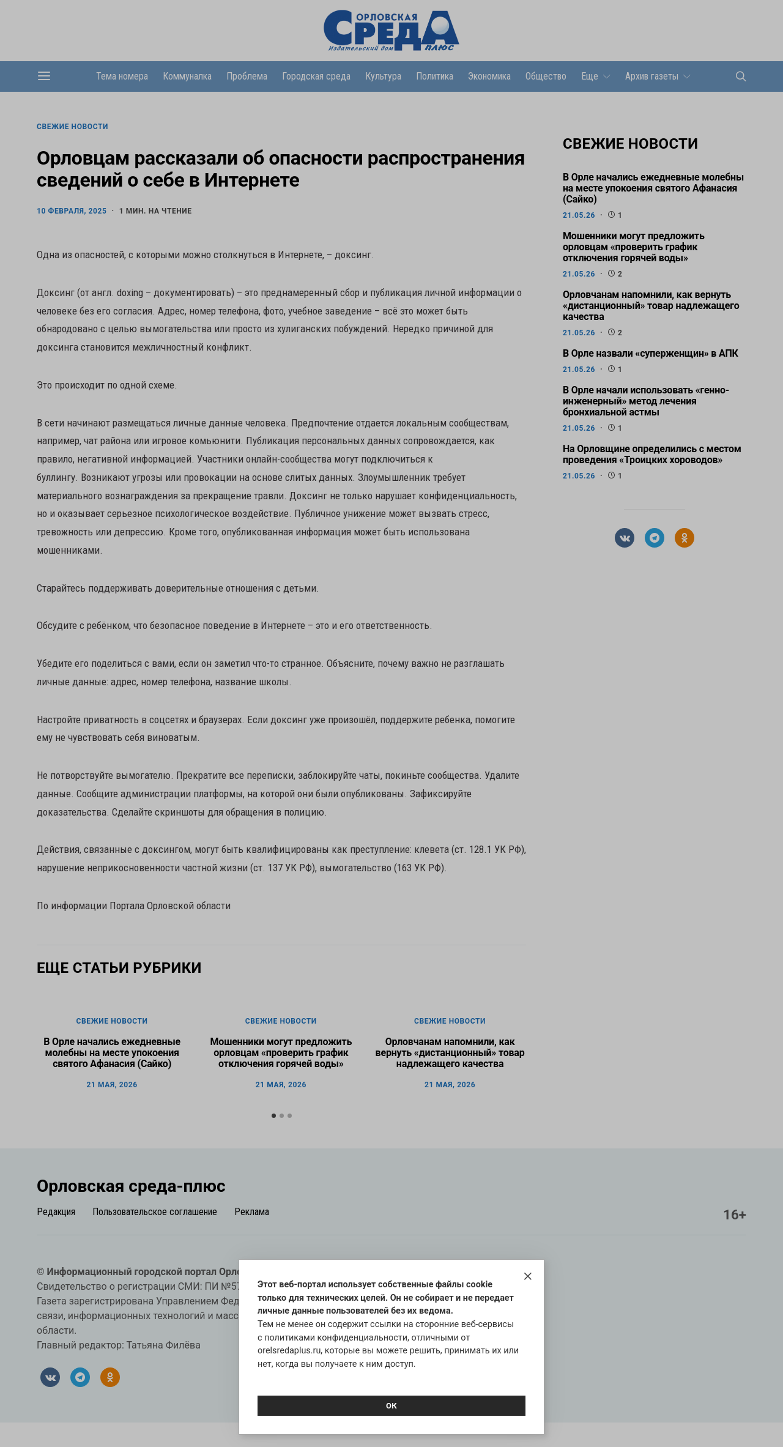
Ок (391, 1405)
